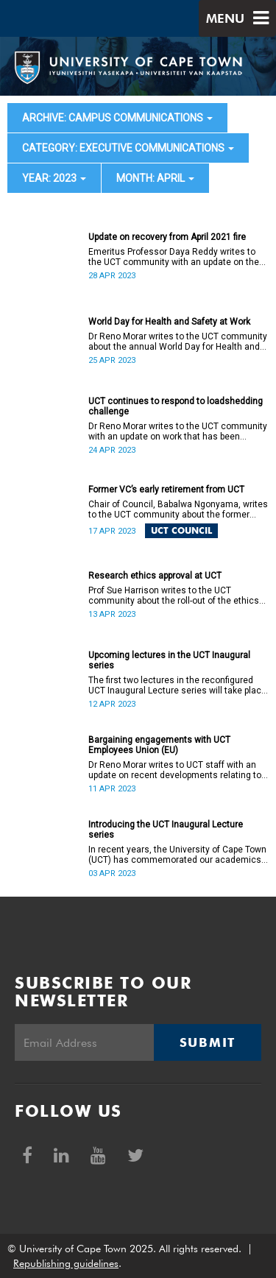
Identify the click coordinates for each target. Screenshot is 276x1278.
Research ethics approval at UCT (155, 576)
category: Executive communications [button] (128, 148)
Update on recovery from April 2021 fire (167, 237)
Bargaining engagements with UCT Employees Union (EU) (159, 745)
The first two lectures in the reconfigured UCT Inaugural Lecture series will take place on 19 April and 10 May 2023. (177, 685)
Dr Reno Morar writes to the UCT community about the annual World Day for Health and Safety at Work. (177, 341)
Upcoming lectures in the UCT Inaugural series (169, 660)
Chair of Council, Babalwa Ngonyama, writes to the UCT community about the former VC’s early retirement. (178, 509)
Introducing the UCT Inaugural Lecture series (165, 829)
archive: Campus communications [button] (117, 118)
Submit (208, 1042)
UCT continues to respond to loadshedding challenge (175, 406)
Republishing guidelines (65, 1263)
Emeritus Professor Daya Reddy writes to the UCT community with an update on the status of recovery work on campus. (173, 257)
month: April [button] (155, 178)
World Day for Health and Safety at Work (169, 322)
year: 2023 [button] (54, 178)
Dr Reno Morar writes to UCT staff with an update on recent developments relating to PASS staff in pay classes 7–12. (174, 770)
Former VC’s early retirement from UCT (166, 489)
